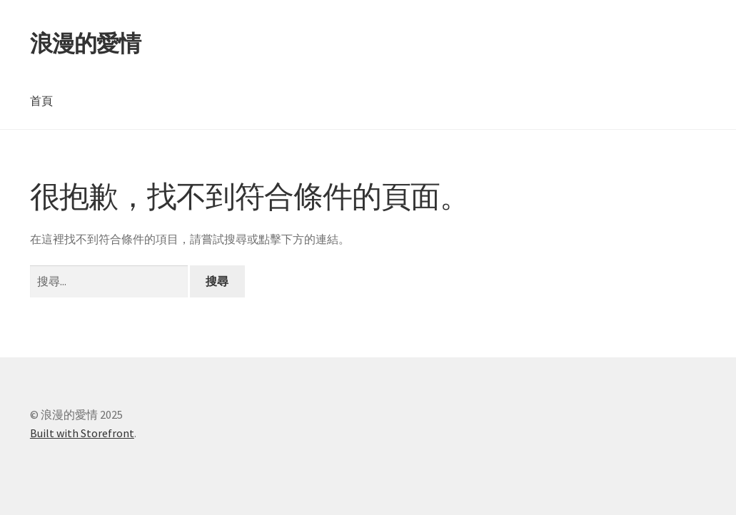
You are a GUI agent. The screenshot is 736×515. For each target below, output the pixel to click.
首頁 (41, 100)
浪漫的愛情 (85, 43)
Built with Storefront (82, 433)
